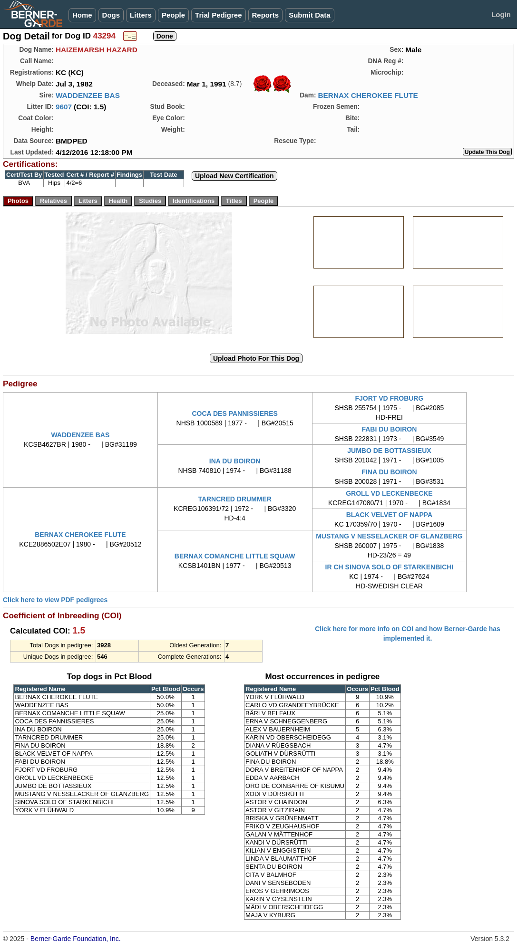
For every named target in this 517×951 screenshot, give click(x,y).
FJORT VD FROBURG (389, 398)
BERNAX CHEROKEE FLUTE (368, 95)
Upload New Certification (234, 176)
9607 (64, 107)
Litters (141, 15)
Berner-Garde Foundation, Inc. (75, 938)
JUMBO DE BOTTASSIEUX (389, 450)
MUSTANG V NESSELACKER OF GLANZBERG (389, 536)
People (173, 15)
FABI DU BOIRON (389, 429)
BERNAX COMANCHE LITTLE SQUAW (235, 556)
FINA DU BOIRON (389, 472)
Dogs (111, 15)
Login (501, 14)
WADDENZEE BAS (88, 95)
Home (82, 15)
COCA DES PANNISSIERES (234, 413)
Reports (265, 15)
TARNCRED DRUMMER (235, 499)
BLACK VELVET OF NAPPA (389, 515)
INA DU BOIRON (235, 461)
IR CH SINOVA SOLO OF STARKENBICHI (389, 567)
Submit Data (310, 15)
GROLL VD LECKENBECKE (389, 493)
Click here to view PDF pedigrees (55, 600)
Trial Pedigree (218, 15)
